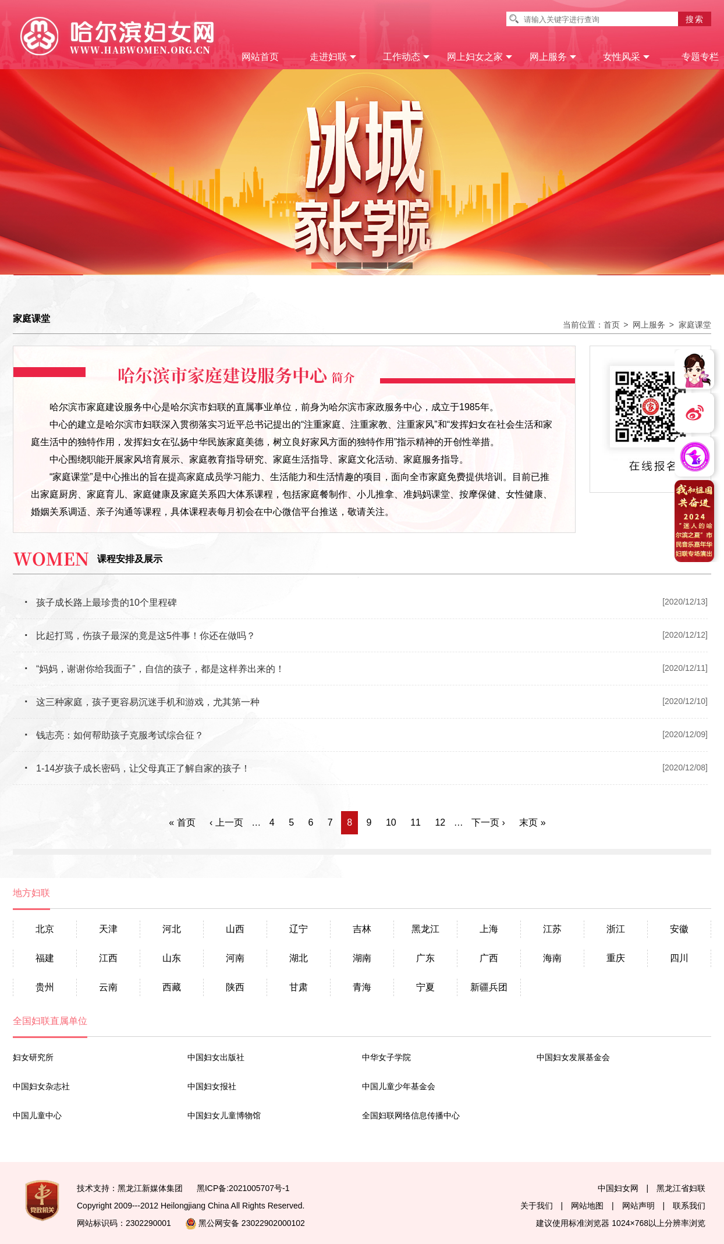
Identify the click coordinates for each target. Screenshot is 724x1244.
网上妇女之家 (480, 57)
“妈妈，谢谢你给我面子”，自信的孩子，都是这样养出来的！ (154, 669)
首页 (612, 324)
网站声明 (638, 1205)
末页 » (532, 822)
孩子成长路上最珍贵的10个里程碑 (100, 602)
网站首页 (260, 57)
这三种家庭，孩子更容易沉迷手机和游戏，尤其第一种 (142, 702)
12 (440, 822)
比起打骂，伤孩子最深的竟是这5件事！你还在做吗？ (139, 636)
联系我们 (689, 1205)
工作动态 (406, 57)
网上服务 (553, 57)
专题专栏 (700, 57)
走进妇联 (333, 57)
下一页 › (488, 822)
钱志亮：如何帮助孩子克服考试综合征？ (114, 735)
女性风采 (626, 57)
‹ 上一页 (226, 822)
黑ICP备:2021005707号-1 (243, 1188)
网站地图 (587, 1205)
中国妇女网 (618, 1188)
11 (415, 822)
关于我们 (536, 1205)
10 (391, 822)
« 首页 (182, 822)
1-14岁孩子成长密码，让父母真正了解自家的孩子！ (137, 768)
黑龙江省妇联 (680, 1188)
